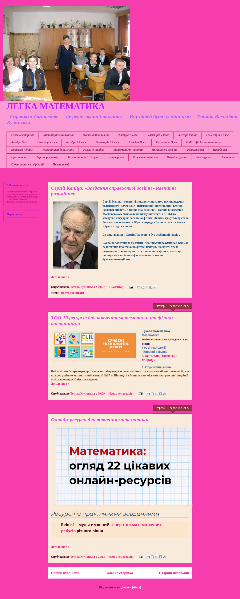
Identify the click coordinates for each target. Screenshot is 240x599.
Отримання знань (158, 367)
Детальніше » (60, 277)
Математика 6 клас (96, 135)
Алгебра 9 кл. (19, 142)
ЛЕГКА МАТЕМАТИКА (56, 106)
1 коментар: (116, 287)
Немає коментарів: (121, 393)
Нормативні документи (58, 149)
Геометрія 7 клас (158, 135)
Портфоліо (116, 157)
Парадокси (220, 149)
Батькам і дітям (22, 149)
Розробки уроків (177, 157)
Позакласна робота (164, 149)
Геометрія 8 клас (217, 135)
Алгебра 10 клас (76, 142)
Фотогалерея (195, 149)
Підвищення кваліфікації (27, 164)
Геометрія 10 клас (108, 142)
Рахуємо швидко (93, 149)
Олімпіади (227, 157)
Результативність (145, 157)
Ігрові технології (154, 347)
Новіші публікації (65, 573)
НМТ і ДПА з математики (203, 142)
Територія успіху (47, 157)
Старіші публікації (174, 573)
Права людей (61, 164)
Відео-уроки (204, 157)
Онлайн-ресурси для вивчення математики (99, 419)
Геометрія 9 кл (47, 142)
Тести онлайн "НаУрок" (84, 157)
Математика (150, 335)
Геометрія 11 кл (166, 142)
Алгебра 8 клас (187, 135)
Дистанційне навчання (58, 135)
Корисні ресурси (155, 351)
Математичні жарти (128, 149)
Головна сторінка (22, 135)
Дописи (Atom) (131, 587)
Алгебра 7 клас (127, 135)
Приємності (19, 157)
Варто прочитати (72, 292)
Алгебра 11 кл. (138, 142)
